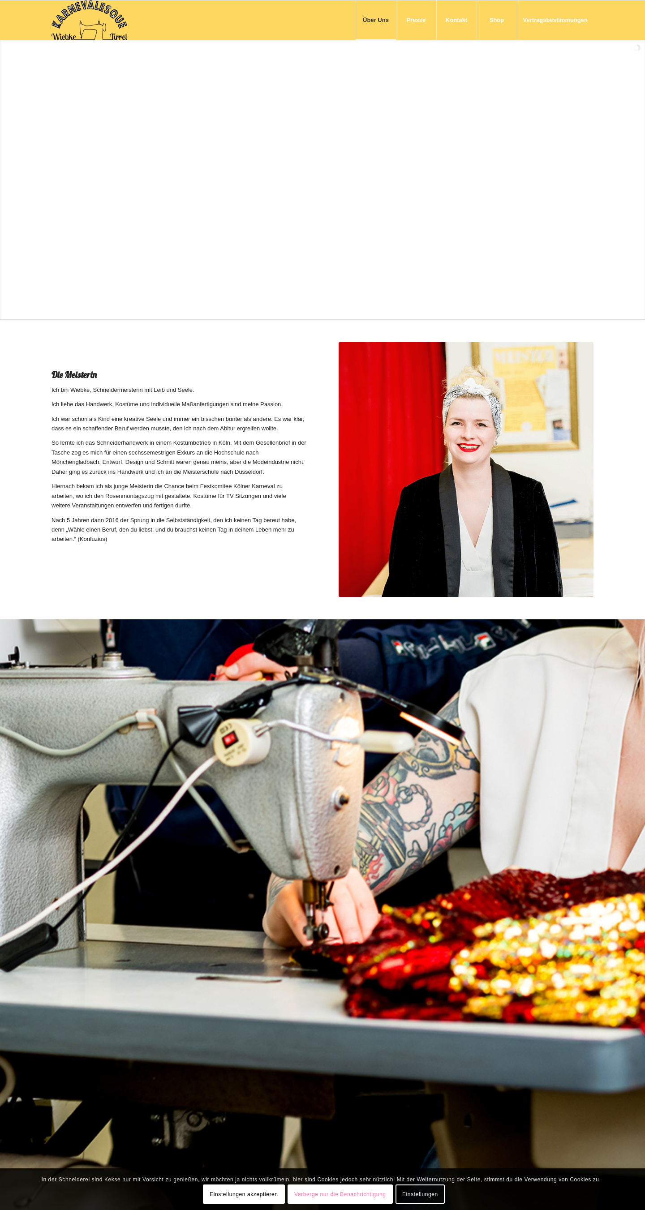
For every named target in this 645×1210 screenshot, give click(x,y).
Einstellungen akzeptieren (244, 1194)
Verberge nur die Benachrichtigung (340, 1194)
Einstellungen (420, 1194)
